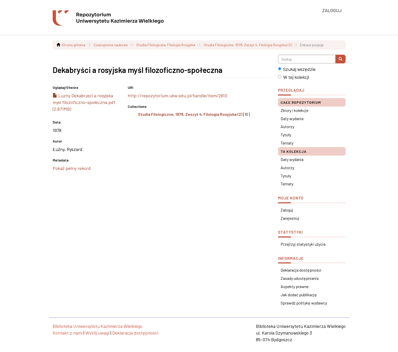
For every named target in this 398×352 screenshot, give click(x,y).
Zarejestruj (290, 218)
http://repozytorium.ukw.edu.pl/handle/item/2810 (177, 95)
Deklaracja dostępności (301, 270)
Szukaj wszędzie (297, 69)
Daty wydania (292, 118)
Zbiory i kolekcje (294, 110)
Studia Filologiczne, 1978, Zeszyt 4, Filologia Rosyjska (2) (248, 45)
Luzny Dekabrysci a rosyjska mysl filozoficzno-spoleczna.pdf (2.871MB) (84, 102)
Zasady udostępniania (300, 278)
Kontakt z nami (67, 333)
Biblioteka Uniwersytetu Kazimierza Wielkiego (97, 326)
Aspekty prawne (295, 286)
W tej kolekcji (293, 77)
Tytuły (286, 134)
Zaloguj (287, 209)
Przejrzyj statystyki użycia (303, 244)
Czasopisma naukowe (111, 45)
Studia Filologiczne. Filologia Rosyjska (165, 45)
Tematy (287, 142)
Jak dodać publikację (299, 294)
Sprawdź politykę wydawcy (304, 302)
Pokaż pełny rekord (72, 168)
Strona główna (73, 45)
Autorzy (287, 126)
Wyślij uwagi (97, 333)
